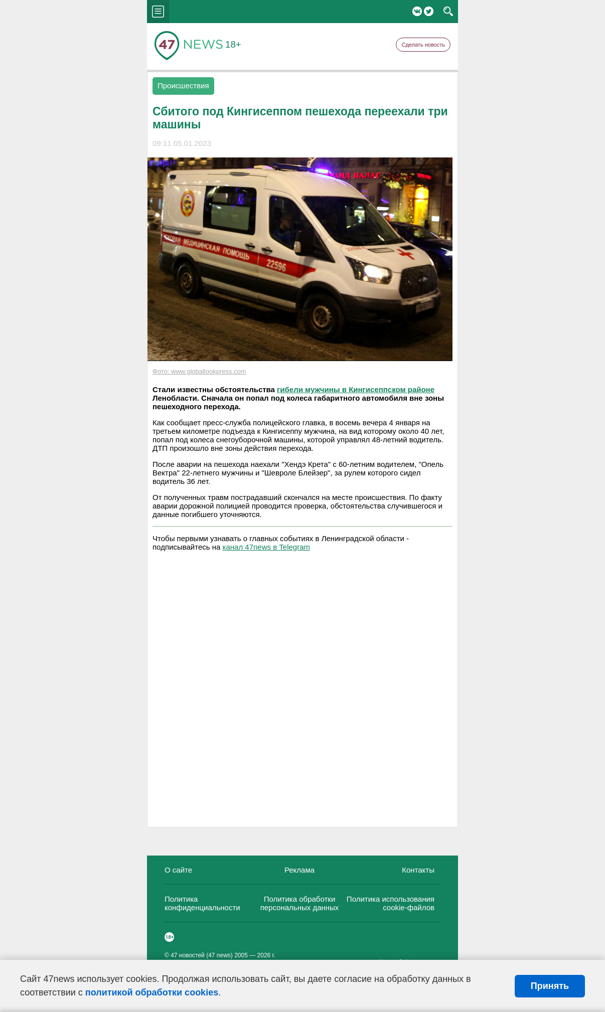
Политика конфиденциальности (202, 903)
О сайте (178, 870)
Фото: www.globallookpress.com (199, 371)
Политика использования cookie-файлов (390, 903)
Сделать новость (423, 45)
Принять (550, 986)
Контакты (418, 870)
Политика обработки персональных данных (299, 903)
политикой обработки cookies (151, 992)
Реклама (299, 870)
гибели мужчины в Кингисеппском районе (355, 389)
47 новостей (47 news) (202, 955)
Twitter (428, 11)
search (448, 11)
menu (158, 11)
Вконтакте (417, 11)
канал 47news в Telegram (266, 547)
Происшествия (183, 85)
